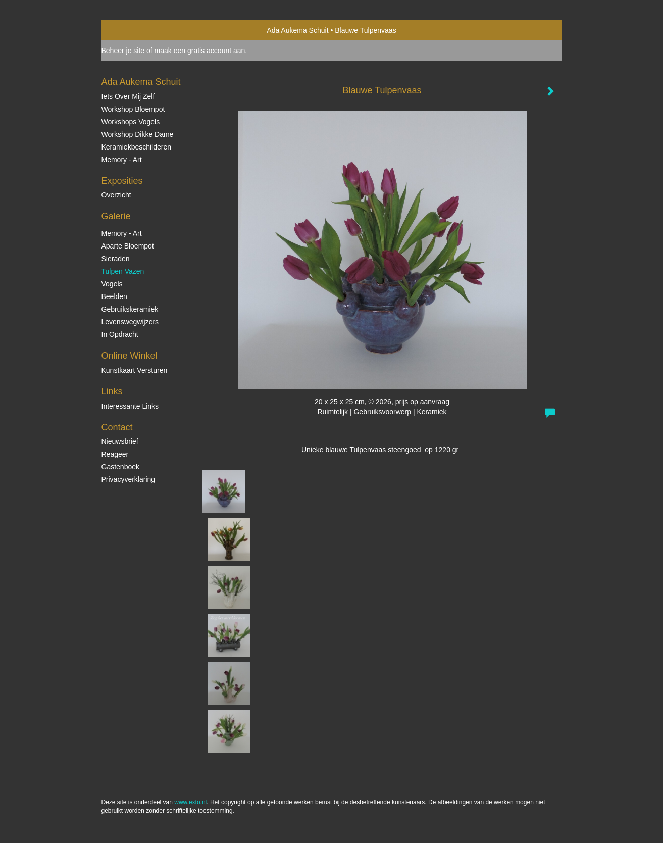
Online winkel (129, 356)
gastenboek (120, 467)
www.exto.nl (190, 802)
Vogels (112, 284)
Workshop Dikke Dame (137, 134)
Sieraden (115, 259)
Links (112, 391)
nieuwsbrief (119, 441)
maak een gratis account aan (200, 50)
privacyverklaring (128, 479)
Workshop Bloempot (133, 109)
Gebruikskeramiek (130, 309)
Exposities (122, 181)
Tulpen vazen (122, 271)
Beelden (114, 296)
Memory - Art (121, 160)
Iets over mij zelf (128, 96)
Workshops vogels (130, 122)
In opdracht (119, 334)
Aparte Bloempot (127, 246)
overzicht (116, 195)
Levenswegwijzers (130, 322)
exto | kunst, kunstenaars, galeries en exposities (130, 30)
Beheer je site (123, 50)
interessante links (130, 406)
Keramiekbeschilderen (136, 147)
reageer (115, 454)
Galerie (116, 216)
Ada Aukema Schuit (297, 30)
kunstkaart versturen (134, 370)
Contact (117, 427)
